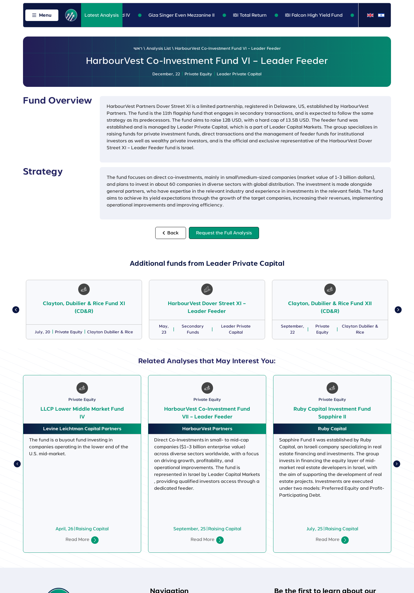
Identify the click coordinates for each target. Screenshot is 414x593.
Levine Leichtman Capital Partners (82, 428)
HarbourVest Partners (207, 428)
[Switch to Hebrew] (381, 15)
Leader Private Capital (239, 74)
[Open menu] (41, 15)
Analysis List (158, 49)
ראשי (137, 49)
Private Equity (198, 74)
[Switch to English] (370, 15)
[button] (15, 309)
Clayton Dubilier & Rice (110, 332)
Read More (77, 539)
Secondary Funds (193, 329)
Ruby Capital (332, 428)
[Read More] (95, 540)
